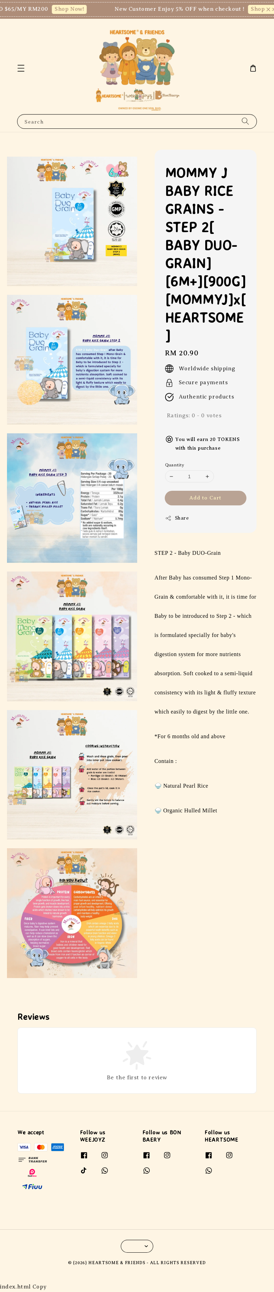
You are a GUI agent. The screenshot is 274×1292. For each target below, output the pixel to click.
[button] (21, 68)
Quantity (175, 464)
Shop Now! (73, 9)
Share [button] (177, 518)
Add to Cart (205, 498)
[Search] (245, 121)
